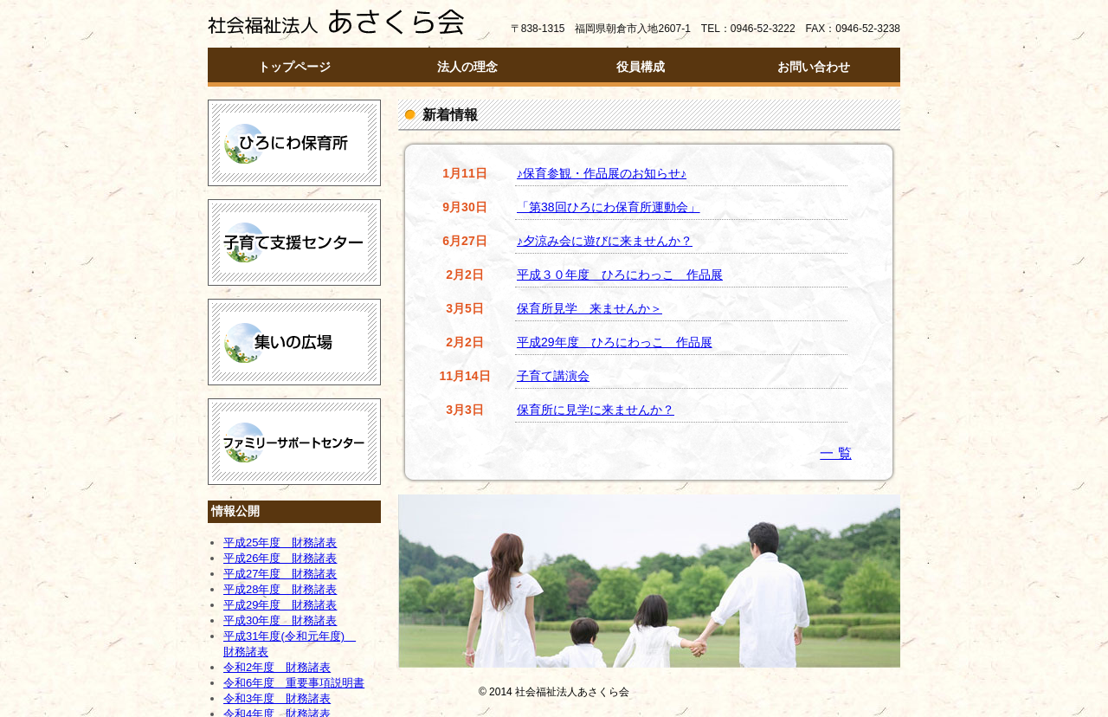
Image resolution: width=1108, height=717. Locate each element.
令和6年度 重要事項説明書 (293, 682)
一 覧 (835, 453)
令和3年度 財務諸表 (277, 698)
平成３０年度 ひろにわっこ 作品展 (620, 274)
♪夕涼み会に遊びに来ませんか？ (604, 241)
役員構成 (640, 67)
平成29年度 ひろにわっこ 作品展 (614, 342)
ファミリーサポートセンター (294, 441)
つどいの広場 (294, 342)
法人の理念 (467, 67)
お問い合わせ (813, 67)
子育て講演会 (553, 376)
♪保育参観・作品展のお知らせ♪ (601, 173)
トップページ (294, 67)
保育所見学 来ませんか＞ (589, 308)
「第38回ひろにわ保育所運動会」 (608, 207)
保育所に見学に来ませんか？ (595, 410)
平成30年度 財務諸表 (280, 620)
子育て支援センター (294, 242)
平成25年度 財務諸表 (280, 542)
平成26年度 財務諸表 (280, 558)
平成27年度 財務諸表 (280, 573)
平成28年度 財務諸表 (280, 589)
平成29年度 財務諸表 (280, 604)
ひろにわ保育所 (294, 143)
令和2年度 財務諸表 (277, 667)
